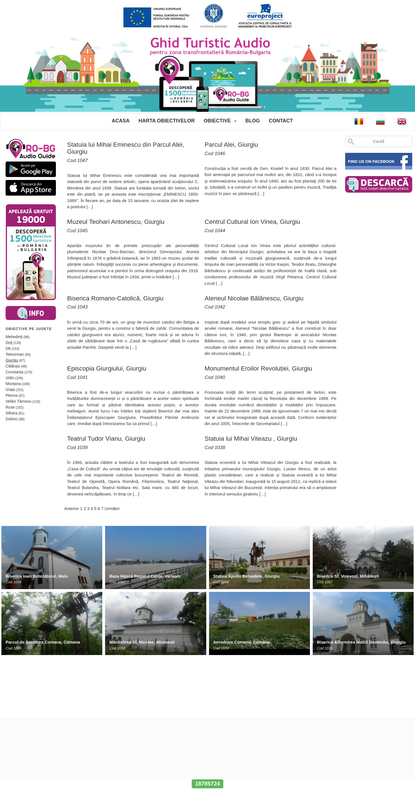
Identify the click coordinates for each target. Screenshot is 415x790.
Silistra (11, 413)
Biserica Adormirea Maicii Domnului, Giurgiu (361, 642)
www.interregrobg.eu (207, 773)
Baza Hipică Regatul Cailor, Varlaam (145, 576)
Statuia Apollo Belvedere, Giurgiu (246, 576)
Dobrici (12, 419)
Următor (112, 508)
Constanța (14, 372)
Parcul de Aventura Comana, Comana (43, 642)
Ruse (10, 407)
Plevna (12, 395)
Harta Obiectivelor (167, 121)
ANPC (249, 677)
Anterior (71, 508)
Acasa (121, 121)
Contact (281, 121)
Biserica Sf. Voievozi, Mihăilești (348, 576)
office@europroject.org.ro (369, 701)
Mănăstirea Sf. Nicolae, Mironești (142, 642)
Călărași (13, 366)
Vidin (10, 378)
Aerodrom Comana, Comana (241, 642)
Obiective (217, 121)
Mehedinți (14, 336)
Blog (252, 121)
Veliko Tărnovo (18, 401)
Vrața (10, 389)
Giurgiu (12, 360)
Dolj (9, 342)
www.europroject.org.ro (367, 707)
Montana (13, 383)
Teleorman (15, 354)
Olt (8, 348)
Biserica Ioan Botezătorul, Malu (37, 576)
